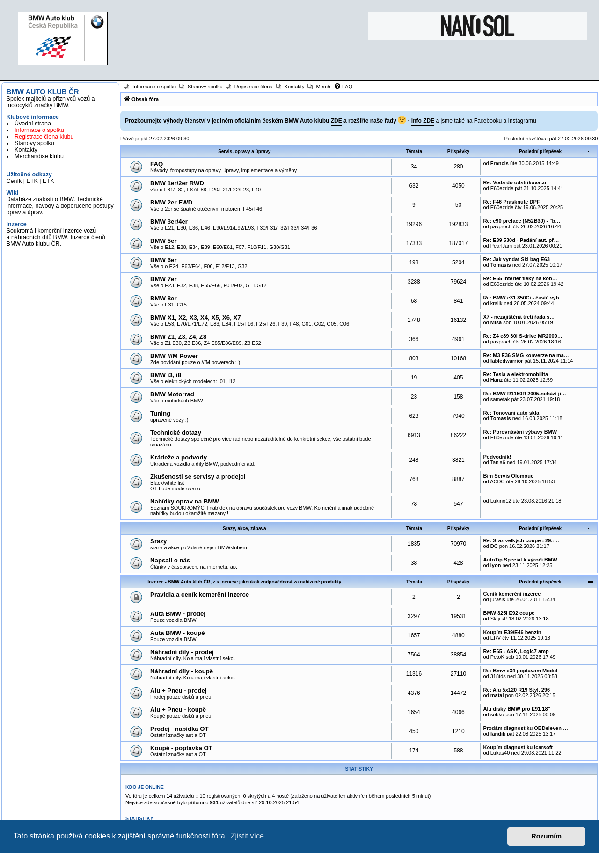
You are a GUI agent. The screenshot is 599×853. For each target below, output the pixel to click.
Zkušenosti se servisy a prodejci (197, 476)
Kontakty (26, 149)
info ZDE (422, 120)
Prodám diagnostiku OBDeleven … (525, 728)
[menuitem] (150, 86)
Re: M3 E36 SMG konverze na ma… (526, 355)
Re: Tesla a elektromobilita (515, 374)
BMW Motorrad (172, 394)
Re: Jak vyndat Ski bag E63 (516, 259)
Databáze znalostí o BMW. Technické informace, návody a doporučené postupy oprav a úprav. (60, 206)
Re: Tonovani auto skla (511, 413)
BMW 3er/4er (169, 221)
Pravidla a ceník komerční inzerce (199, 594)
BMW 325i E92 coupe (508, 613)
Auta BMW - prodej (177, 613)
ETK (31, 181)
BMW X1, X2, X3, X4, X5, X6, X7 (195, 317)
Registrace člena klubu (44, 136)
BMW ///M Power (174, 355)
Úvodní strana (33, 123)
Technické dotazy (175, 432)
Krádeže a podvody (178, 457)
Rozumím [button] (546, 836)
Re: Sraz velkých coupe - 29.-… (521, 540)
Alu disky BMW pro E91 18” (516, 709)
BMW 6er (163, 259)
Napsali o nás (170, 560)
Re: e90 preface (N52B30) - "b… (521, 221)
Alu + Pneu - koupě (178, 709)
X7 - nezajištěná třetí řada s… (519, 317)
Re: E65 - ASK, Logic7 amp (515, 651)
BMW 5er (163, 240)
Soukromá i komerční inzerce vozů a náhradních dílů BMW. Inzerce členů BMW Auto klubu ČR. (56, 237)
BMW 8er (163, 298)
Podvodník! (497, 456)
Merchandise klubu (39, 156)
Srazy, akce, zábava (244, 528)
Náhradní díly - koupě (181, 671)
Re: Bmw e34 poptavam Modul (520, 670)
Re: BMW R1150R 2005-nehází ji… (524, 393)
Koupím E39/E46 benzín (512, 632)
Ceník (14, 181)
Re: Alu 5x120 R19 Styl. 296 (516, 690)
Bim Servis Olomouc (508, 476)
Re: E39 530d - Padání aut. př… (521, 240)
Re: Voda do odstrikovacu (514, 182)
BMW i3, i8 (165, 375)
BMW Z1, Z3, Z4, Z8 (178, 336)
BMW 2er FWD (171, 202)
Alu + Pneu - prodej (178, 690)
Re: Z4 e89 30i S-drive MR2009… (522, 336)
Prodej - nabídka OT (179, 728)
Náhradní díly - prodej (182, 652)
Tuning (160, 413)
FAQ (156, 164)
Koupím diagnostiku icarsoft (518, 747)
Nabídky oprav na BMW (184, 501)
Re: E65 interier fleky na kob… (520, 278)
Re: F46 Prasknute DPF (511, 201)
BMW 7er (163, 279)
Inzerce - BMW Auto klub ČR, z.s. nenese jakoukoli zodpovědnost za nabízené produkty (244, 581)
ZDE (336, 120)
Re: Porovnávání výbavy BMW (520, 432)
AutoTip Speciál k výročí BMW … (523, 559)
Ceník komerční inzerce (512, 594)
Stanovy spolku (34, 143)
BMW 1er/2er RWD (177, 183)
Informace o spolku (39, 130)
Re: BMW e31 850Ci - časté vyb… (523, 297)
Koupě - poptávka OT (181, 747)
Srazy (158, 541)
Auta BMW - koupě (177, 632)
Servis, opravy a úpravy (244, 151)
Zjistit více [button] (247, 836)
